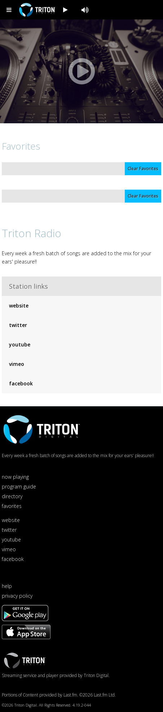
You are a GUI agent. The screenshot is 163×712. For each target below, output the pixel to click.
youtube (19, 344)
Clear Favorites (143, 168)
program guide (19, 486)
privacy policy (17, 595)
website (18, 305)
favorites (12, 506)
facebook (21, 383)
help (7, 586)
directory (12, 496)
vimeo (16, 364)
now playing (15, 476)
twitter (18, 325)
